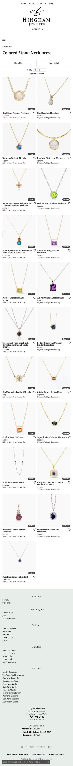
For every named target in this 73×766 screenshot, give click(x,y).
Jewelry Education (9, 672)
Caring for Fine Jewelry (11, 693)
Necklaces (8, 47)
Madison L (6, 631)
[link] (23, 3)
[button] (31, 3)
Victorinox (6, 603)
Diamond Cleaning (10, 696)
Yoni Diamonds (8, 618)
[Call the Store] (36, 716)
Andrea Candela (9, 628)
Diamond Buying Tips (11, 678)
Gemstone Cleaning (10, 699)
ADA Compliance (9, 662)
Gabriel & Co (7, 612)
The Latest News (9, 653)
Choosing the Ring (10, 681)
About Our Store (9, 650)
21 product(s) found (36, 73)
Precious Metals (9, 690)
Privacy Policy (24, 754)
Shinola (5, 600)
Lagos (4, 640)
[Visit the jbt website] (31, 747)
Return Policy (8, 659)
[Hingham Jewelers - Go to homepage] (36, 18)
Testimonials (7, 656)
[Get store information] (36, 720)
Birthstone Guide (9, 684)
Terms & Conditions (39, 754)
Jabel (4, 615)
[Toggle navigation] (4, 39)
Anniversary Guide (10, 702)
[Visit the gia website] (24, 747)
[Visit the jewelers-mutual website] (41, 747)
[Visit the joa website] (50, 747)
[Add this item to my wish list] (34, 113)
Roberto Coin (8, 637)
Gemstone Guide (9, 687)
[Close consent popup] (48, 762)
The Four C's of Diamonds (13, 675)
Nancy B (5, 634)
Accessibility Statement (57, 754)
